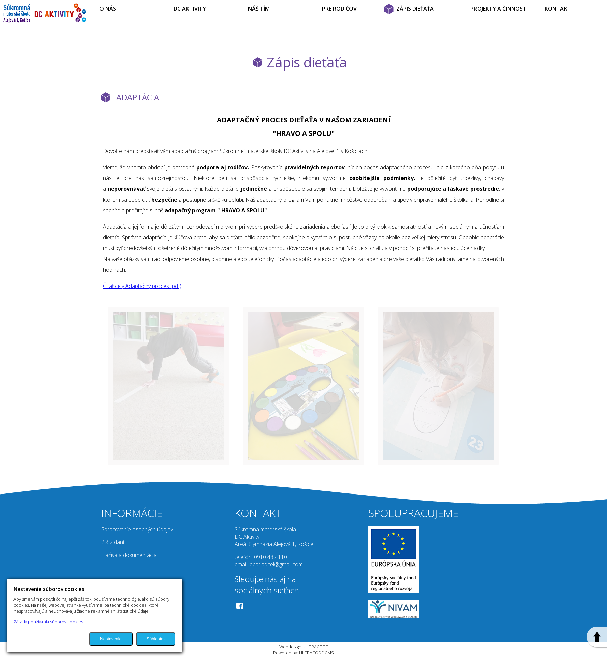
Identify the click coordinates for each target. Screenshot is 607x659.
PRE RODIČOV (339, 8)
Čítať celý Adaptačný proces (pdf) (142, 286)
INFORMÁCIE (132, 513)
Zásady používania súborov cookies (48, 622)
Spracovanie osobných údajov (137, 529)
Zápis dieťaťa (307, 62)
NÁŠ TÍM (259, 8)
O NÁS (107, 8)
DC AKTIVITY (190, 8)
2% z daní (112, 542)
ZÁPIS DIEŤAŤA (415, 8)
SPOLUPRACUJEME (413, 513)
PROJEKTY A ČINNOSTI (499, 8)
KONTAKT (558, 8)
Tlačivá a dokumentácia (129, 555)
